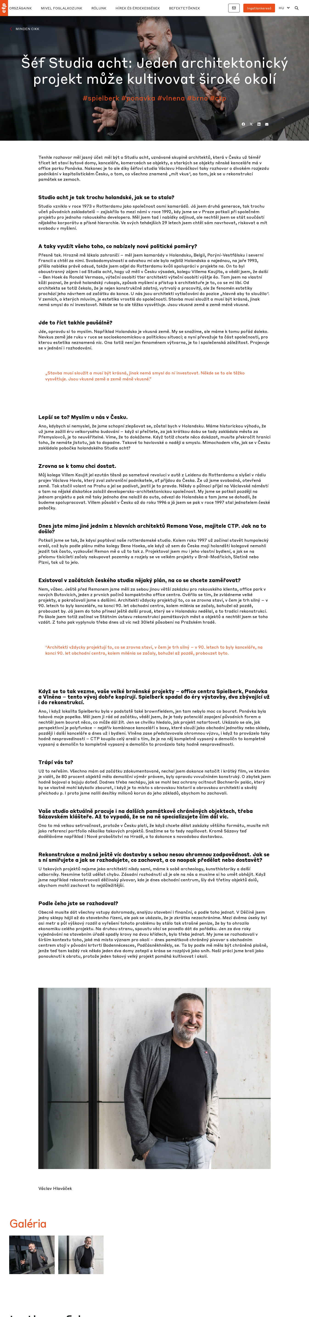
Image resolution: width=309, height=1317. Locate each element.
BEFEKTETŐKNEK (184, 8)
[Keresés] (296, 8)
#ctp (218, 97)
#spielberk (101, 97)
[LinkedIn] (259, 124)
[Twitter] (251, 124)
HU (281, 8)
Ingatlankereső (259, 8)
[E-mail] (267, 124)
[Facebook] (243, 124)
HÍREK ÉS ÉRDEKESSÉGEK (137, 8)
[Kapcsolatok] (234, 8)
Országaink (20, 8)
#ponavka (138, 97)
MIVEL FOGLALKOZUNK (61, 8)
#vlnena (171, 97)
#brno (197, 97)
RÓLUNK (98, 8)
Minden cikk (27, 29)
